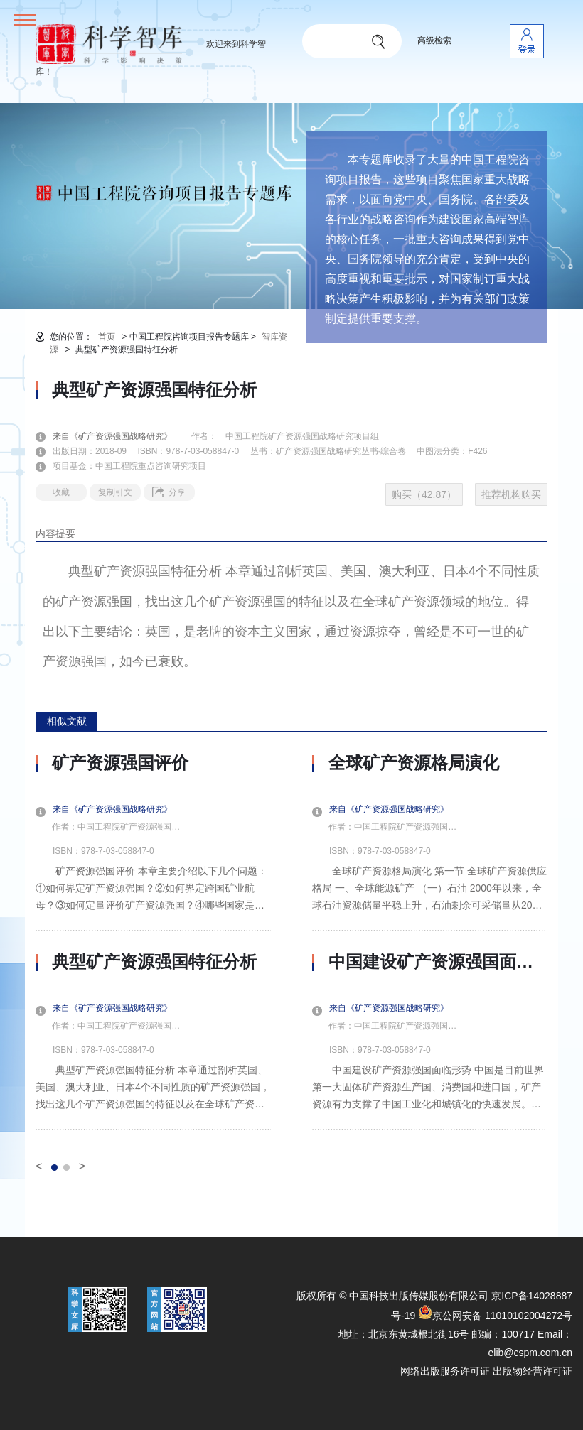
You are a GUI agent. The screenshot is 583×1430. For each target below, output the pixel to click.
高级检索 (434, 40)
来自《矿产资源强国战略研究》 (121, 436)
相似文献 (67, 721)
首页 (106, 337)
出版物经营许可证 (532, 1371)
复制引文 (115, 492)
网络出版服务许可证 (445, 1371)
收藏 (61, 492)
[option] (153, 941)
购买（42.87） (424, 494)
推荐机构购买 (511, 494)
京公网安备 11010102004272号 (495, 1315)
